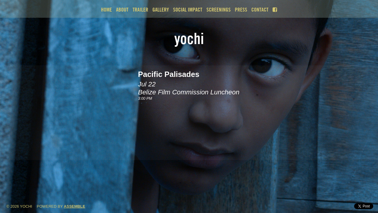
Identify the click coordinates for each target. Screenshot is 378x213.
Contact (259, 9)
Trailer (140, 9)
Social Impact (187, 9)
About (122, 9)
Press (241, 9)
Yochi (189, 38)
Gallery (160, 9)
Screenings (218, 9)
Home (106, 9)
